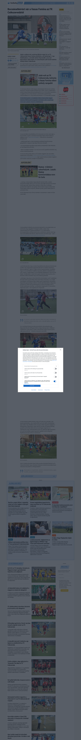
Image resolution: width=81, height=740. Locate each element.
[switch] (55, 368)
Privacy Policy (47, 389)
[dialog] (40, 370)
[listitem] (40, 366)
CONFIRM (32, 385)
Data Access (40, 389)
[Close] (61, 350)
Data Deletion (33, 389)
